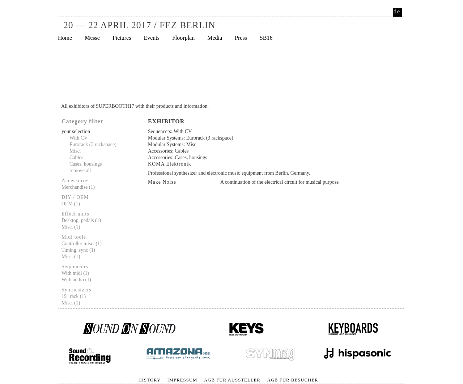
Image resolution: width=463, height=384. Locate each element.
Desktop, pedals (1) (81, 220)
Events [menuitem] (152, 38)
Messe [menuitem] (92, 38)
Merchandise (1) (78, 187)
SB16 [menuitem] (266, 38)
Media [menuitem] (214, 38)
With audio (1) (76, 279)
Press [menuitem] (241, 38)
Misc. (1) (70, 227)
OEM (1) (70, 203)
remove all (80, 170)
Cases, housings (85, 164)
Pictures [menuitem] (121, 38)
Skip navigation (58, 376)
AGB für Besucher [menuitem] (292, 380)
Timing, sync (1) (78, 250)
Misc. (75, 151)
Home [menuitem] (65, 38)
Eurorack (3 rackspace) (92, 144)
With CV (78, 138)
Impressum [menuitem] (182, 380)
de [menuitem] (397, 11)
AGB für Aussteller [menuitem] (232, 380)
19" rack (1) (73, 296)
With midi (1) (75, 273)
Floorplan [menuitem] (183, 38)
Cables (76, 157)
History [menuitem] (149, 380)
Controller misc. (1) (81, 243)
